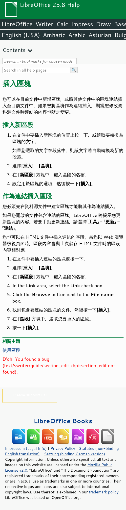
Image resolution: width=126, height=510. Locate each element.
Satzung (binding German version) (74, 454)
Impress (82, 24)
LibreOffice (16, 24)
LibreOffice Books (63, 420)
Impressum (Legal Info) (26, 448)
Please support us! (30, 395)
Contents (13, 50)
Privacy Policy (62, 448)
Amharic (54, 35)
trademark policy (104, 492)
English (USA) (20, 35)
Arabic (76, 35)
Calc (62, 24)
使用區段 (11, 350)
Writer (44, 24)
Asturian (99, 35)
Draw (103, 24)
